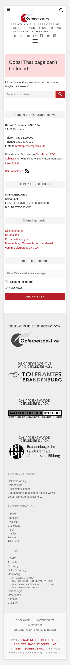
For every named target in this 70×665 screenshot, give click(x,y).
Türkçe (12, 537)
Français (13, 517)
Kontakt (12, 598)
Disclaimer (23, 620)
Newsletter (15, 287)
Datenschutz (45, 620)
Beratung (13, 566)
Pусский (13, 521)
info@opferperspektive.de (30, 146)
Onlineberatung (14, 230)
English (12, 513)
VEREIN (13, 602)
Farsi (11, 529)
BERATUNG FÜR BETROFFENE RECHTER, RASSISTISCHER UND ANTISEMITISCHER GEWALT (35, 28)
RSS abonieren (17, 171)
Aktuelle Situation (23, 577)
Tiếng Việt (14, 541)
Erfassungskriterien (25, 587)
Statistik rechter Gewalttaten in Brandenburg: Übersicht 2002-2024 (32, 582)
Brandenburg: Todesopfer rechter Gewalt (29, 243)
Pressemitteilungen (16, 239)
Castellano (14, 525)
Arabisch (13, 533)
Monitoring (14, 574)
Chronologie (12, 234)
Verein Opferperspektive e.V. (22, 247)
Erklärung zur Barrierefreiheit (35, 630)
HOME (12, 558)
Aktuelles (13, 562)
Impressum (35, 625)
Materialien (14, 594)
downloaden (12, 162)
